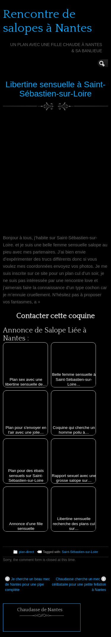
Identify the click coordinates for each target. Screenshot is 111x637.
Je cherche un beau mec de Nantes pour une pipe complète (27, 584)
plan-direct (26, 552)
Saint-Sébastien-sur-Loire (80, 552)
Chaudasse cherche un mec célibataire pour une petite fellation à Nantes (79, 584)
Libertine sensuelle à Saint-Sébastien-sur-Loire (56, 89)
